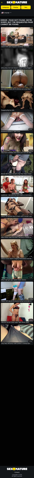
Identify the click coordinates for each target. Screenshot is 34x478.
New (26, 7)
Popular (15, 7)
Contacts (17, 472)
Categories (5, 7)
